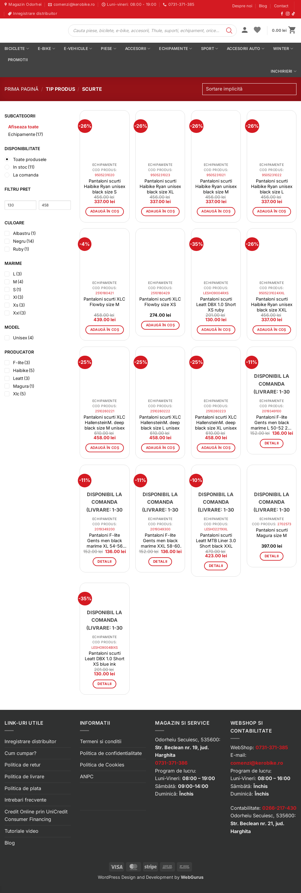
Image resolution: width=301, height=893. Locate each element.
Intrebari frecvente (25, 800)
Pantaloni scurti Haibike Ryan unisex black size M (216, 186)
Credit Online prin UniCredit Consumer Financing (36, 815)
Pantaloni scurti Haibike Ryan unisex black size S (104, 186)
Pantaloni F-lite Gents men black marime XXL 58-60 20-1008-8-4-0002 (160, 540)
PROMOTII (18, 60)
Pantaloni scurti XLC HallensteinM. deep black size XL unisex (216, 422)
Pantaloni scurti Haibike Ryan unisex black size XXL (272, 304)
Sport (209, 48)
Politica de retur (23, 765)
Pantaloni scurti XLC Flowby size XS (160, 301)
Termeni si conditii (100, 741)
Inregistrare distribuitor (30, 741)
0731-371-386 (171, 763)
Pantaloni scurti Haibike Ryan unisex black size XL (160, 186)
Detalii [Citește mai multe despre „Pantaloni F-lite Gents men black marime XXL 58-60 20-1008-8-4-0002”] (160, 561)
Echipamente (175, 48)
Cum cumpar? (20, 753)
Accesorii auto (245, 48)
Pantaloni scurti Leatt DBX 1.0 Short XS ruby (216, 304)
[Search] (229, 31)
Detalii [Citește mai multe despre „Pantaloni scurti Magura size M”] (272, 556)
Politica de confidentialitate (111, 753)
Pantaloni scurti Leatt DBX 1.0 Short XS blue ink (104, 659)
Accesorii (137, 48)
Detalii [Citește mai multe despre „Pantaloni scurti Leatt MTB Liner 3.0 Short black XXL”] (216, 566)
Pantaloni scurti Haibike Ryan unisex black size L (272, 186)
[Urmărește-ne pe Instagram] (287, 14)
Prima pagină (21, 89)
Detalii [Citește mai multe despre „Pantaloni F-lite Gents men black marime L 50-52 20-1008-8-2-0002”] (272, 443)
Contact (281, 6)
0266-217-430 (279, 808)
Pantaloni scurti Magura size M (272, 532)
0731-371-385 (272, 747)
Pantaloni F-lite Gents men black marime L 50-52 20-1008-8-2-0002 (272, 422)
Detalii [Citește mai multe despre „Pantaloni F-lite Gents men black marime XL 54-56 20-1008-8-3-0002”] (104, 561)
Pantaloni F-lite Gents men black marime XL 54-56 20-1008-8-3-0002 (104, 540)
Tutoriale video (21, 831)
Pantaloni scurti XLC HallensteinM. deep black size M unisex (104, 422)
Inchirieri (283, 71)
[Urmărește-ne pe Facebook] (282, 14)
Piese (108, 48)
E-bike (46, 48)
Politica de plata (23, 788)
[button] (244, 30)
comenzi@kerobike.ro (256, 763)
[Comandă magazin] (249, 89)
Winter (283, 48)
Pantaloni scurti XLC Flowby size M (104, 301)
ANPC (87, 776)
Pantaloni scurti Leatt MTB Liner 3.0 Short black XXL (216, 540)
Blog (263, 6)
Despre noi (242, 6)
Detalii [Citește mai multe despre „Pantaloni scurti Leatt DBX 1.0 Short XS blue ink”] (104, 684)
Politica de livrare (24, 776)
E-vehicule (78, 48)
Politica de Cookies (102, 765)
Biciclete (17, 48)
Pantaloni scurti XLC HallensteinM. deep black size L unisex (160, 422)
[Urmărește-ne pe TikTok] (293, 14)
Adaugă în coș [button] (104, 211)
